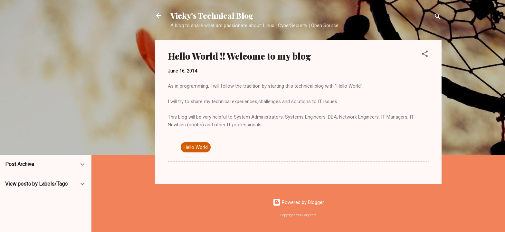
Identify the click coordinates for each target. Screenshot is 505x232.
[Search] (438, 17)
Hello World (196, 147)
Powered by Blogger (298, 202)
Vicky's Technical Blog (211, 15)
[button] (425, 55)
